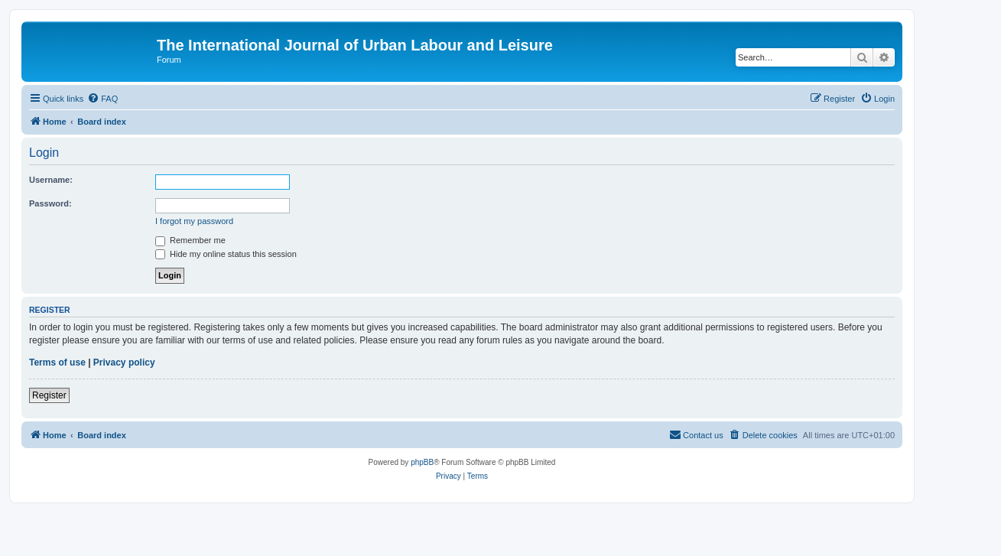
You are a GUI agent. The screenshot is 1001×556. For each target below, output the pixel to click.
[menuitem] (102, 98)
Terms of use (57, 362)
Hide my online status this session (226, 253)
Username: (51, 179)
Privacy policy (124, 362)
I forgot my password (194, 221)
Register (49, 395)
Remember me (190, 240)
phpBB (422, 462)
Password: (50, 203)
